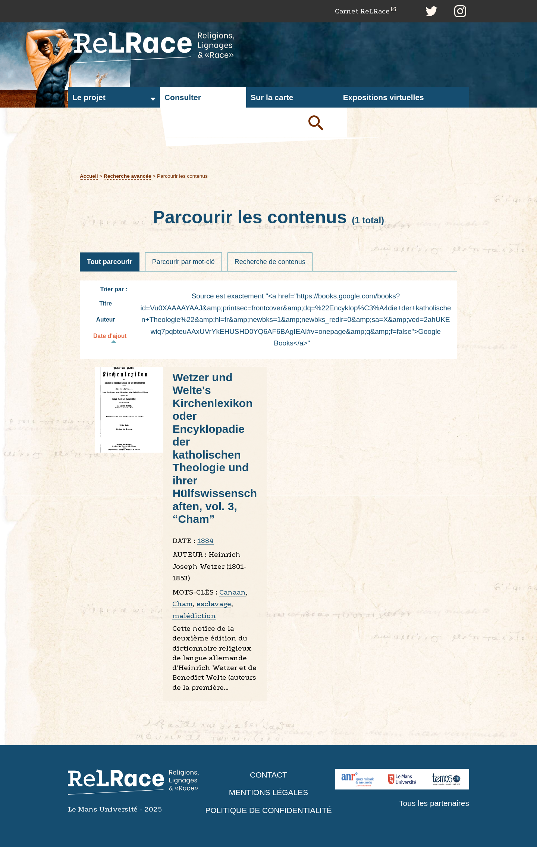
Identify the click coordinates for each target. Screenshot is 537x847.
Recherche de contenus (270, 262)
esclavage (214, 603)
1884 (205, 540)
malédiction (194, 615)
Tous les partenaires (434, 803)
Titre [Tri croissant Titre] (109, 303)
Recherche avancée (127, 176)
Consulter (182, 97)
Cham (182, 603)
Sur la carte (272, 97)
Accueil (89, 176)
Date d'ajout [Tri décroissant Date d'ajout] (113, 337)
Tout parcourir (109, 262)
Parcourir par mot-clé (183, 262)
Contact (268, 774)
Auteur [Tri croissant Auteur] (109, 319)
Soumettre (324, 122)
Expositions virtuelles (383, 97)
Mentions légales (268, 792)
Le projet (89, 97)
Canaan (232, 592)
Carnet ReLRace (362, 11)
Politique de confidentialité (268, 810)
